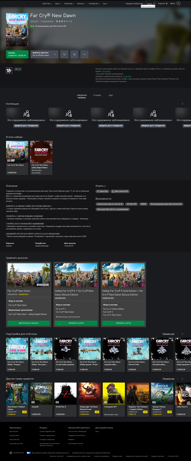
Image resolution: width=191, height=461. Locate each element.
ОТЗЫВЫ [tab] (97, 95)
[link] (17, 158)
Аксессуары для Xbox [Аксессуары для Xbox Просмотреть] (16, 443)
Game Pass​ (46, 3)
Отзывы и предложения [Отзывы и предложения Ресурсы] (47, 435)
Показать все (168, 333)
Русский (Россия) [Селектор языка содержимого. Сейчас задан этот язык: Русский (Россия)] (18, 452)
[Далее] (182, 104)
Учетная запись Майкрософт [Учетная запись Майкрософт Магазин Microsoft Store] (77, 431)
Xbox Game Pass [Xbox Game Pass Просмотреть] (15, 439)
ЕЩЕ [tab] (111, 95)
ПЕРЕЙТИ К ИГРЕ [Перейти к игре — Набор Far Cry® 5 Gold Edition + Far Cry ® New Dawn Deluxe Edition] (123, 323)
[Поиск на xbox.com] (151, 3)
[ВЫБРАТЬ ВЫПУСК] (44, 54)
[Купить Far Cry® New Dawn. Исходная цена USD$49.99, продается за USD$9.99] (17, 54)
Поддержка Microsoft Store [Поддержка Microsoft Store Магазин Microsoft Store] (76, 435)
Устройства (68, 3)
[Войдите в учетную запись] (175, 3)
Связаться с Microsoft (56, 456)
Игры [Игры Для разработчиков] (97, 431)
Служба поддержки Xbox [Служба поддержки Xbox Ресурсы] (47, 431)
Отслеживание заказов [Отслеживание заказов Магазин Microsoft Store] (75, 443)
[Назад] (177, 104)
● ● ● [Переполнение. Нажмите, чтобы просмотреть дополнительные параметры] (84, 54)
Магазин (80, 3)
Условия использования (101, 456)
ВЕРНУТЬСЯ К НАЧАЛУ (29, 323)
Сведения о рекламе (157, 456)
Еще (104, 3)
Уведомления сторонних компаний (137, 456)
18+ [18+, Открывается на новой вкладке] (17, 69)
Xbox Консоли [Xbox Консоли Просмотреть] (14, 431)
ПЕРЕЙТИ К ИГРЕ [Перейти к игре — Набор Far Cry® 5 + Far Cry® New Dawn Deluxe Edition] (75, 323)
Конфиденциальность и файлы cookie (79, 456)
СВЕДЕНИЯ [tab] (82, 95)
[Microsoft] (18, 3)
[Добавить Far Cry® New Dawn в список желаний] (64, 54)
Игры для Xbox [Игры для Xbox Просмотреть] (14, 435)
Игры (57, 3)
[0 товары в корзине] (163, 3)
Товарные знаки (117, 456)
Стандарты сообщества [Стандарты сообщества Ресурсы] (47, 439)
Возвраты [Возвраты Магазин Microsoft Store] (71, 439)
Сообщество (93, 3)
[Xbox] (35, 3)
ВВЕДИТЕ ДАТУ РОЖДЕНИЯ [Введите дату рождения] (26, 126)
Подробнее (106, 71)
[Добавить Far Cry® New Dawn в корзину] (74, 54)
